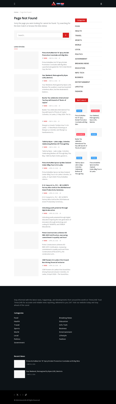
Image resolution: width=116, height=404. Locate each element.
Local (77, 49)
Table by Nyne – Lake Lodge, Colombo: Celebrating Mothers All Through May (56, 142)
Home (16, 12)
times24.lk (22, 400)
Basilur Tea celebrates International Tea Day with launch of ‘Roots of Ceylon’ (55, 100)
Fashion (78, 91)
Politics (79, 54)
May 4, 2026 (52, 121)
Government (81, 59)
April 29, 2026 (53, 168)
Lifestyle (79, 87)
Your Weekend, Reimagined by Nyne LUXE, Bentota (94, 118)
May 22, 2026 (52, 81)
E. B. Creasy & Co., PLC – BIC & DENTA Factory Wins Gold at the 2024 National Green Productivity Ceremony (56, 187)
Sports (78, 40)
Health (78, 31)
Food (77, 26)
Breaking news (82, 63)
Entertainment (82, 82)
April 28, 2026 (53, 213)
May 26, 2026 (52, 58)
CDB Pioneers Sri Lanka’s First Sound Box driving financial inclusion (55, 261)
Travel (78, 35)
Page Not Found (25, 12)
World (78, 45)
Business (79, 77)
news (45, 58)
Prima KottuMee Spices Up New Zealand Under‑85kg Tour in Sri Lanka (56, 164)
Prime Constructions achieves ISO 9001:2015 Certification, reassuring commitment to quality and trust (55, 235)
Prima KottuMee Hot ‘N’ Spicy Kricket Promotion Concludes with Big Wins (55, 54)
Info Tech (79, 72)
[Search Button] (66, 35)
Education (80, 68)
